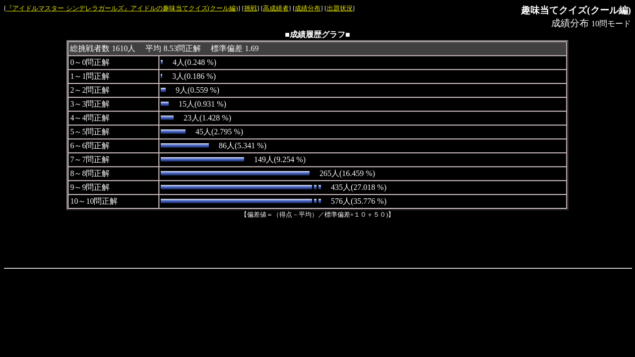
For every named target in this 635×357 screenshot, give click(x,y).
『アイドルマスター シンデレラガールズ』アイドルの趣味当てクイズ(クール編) (122, 8)
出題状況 (340, 8)
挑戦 (250, 8)
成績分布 (307, 8)
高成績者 (276, 8)
